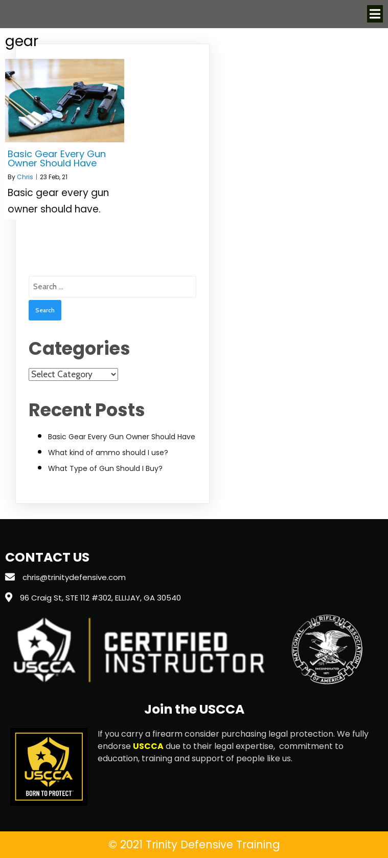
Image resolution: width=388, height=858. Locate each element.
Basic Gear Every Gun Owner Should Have (121, 437)
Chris (25, 177)
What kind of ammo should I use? (108, 452)
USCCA (148, 746)
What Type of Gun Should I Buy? (105, 468)
